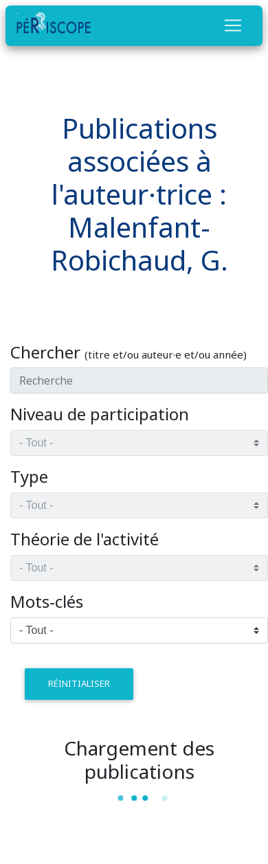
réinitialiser (79, 683)
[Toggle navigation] (233, 25)
